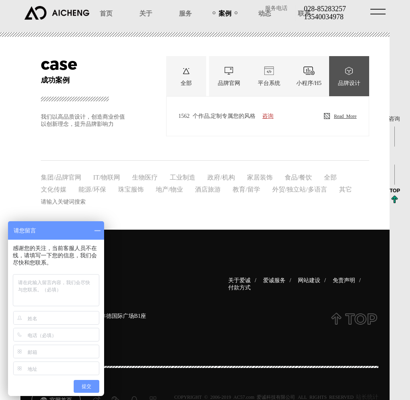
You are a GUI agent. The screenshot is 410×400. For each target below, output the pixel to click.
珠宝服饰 (131, 189)
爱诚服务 (274, 280)
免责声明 (344, 280)
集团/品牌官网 (61, 177)
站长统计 (367, 396)
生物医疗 (145, 177)
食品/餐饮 (298, 177)
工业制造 (182, 177)
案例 (225, 13)
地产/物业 (169, 189)
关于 (145, 13)
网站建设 (309, 280)
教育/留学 (246, 189)
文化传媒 (53, 189)
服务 (185, 13)
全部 (330, 177)
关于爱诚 (239, 280)
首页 (106, 13)
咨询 (267, 115)
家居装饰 (260, 177)
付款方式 (239, 287)
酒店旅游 (208, 189)
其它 (345, 189)
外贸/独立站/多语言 (299, 189)
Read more (340, 116)
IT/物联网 (107, 177)
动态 (264, 13)
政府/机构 (221, 177)
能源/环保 (92, 189)
